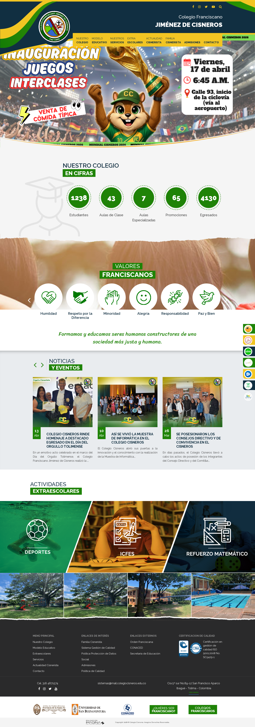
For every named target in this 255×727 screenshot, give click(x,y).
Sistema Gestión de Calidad (98, 647)
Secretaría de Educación (145, 653)
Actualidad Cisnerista (45, 665)
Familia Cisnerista (91, 642)
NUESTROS (117, 40)
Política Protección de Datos (98, 653)
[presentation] (29, 300)
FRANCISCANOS (203, 709)
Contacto (38, 671)
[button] (220, 7)
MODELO (99, 40)
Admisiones (88, 665)
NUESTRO (82, 40)
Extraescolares (42, 653)
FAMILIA (173, 40)
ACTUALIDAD (154, 40)
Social (85, 659)
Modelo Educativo (44, 647)
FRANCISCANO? (163, 709)
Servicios (38, 659)
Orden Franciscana (141, 642)
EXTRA (135, 40)
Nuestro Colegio (43, 642)
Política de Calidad (93, 671)
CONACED (136, 647)
